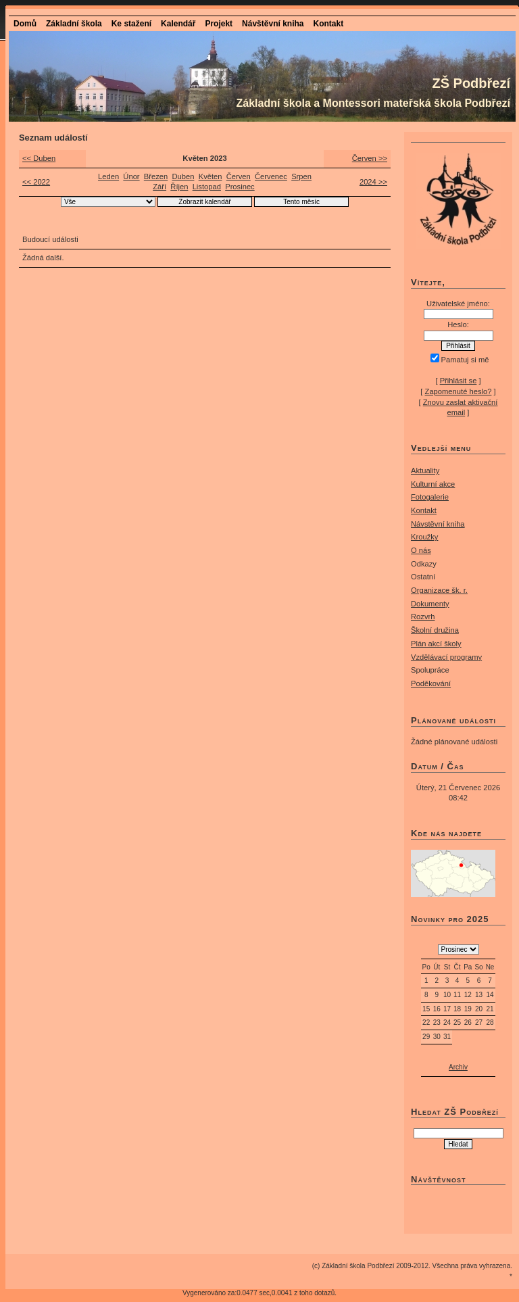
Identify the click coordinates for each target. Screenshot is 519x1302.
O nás (421, 550)
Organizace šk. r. (439, 590)
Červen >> (369, 158)
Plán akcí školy (436, 644)
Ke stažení (131, 23)
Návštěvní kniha (272, 23)
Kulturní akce (433, 484)
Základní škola (74, 23)
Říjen (179, 187)
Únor (131, 176)
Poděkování (431, 683)
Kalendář (178, 23)
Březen (156, 176)
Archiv (458, 1067)
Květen (210, 176)
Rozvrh (423, 616)
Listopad (207, 187)
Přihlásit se (458, 381)
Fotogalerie (430, 497)
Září (159, 187)
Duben (183, 176)
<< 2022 (36, 182)
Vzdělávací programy (446, 657)
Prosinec (240, 187)
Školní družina (435, 630)
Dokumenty (430, 604)
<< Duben (38, 158)
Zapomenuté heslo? (458, 391)
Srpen (301, 176)
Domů (25, 23)
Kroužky (424, 537)
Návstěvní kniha (438, 524)
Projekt (218, 23)
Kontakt (328, 23)
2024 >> (373, 182)
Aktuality (425, 470)
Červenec (271, 176)
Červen (238, 176)
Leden (108, 176)
